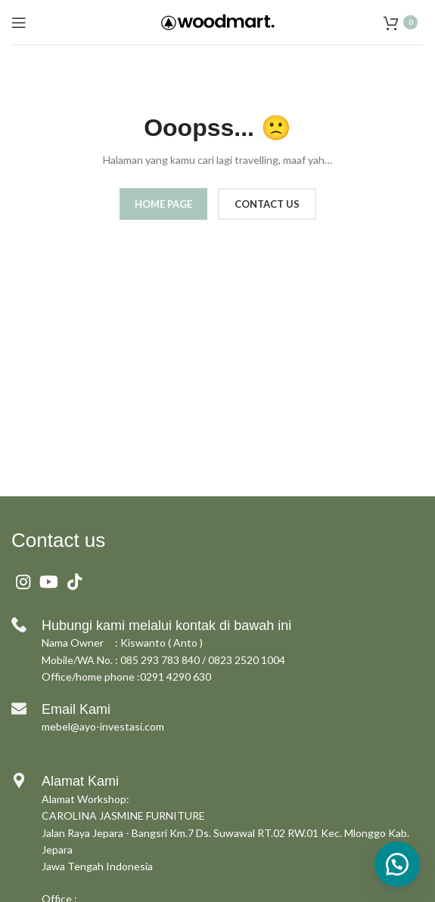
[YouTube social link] (49, 582)
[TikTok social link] (74, 582)
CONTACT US (267, 204)
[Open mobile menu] (19, 23)
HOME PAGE (163, 204)
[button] (397, 864)
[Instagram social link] (23, 582)
